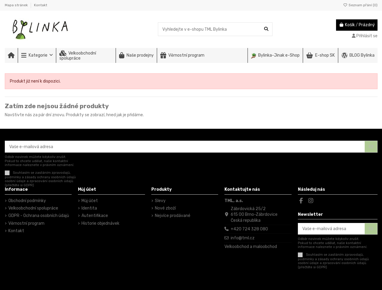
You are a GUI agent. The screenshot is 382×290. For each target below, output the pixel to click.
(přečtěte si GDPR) (19, 185)
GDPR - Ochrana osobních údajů (38, 215)
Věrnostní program (26, 223)
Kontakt (40, 5)
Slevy (160, 200)
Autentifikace (94, 215)
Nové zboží (165, 208)
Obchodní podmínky (27, 200)
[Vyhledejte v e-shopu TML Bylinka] (266, 29)
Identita (89, 208)
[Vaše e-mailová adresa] (185, 146)
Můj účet (89, 200)
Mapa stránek (17, 5)
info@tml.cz (243, 238)
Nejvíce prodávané (172, 215)
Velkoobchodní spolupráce (33, 208)
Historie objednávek (100, 223)
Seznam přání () (360, 5)
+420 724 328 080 (249, 229)
